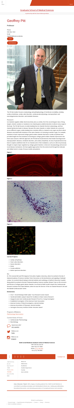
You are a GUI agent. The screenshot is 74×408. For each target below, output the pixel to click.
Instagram (13, 339)
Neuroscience (19, 314)
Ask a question (15, 327)
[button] (71, 3)
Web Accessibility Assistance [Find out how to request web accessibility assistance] (14, 404)
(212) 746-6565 (39, 348)
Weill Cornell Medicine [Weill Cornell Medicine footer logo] (37, 394)
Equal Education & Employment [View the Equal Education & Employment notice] (24, 402)
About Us (23, 361)
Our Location (9, 356)
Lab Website (12, 43)
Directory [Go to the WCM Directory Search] (47, 402)
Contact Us (61, 357)
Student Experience (26, 368)
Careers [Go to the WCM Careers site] (36, 402)
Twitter (13, 333)
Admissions (24, 363)
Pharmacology (11, 314)
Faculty (23, 370)
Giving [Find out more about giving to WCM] (41, 402)
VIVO (10, 39)
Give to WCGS (24, 372)
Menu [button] (3, 4)
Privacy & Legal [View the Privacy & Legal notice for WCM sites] (11, 402)
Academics (24, 365)
